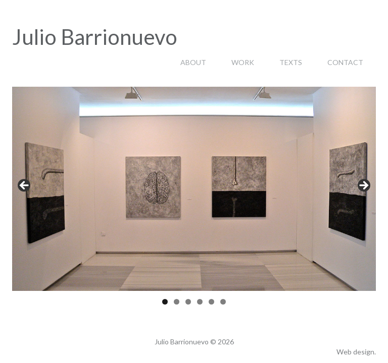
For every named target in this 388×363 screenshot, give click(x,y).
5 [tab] (211, 302)
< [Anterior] (24, 186)
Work (242, 62)
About (193, 62)
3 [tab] (188, 302)
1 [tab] (165, 302)
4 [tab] (200, 302)
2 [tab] (176, 302)
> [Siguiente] (363, 186)
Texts (290, 62)
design (363, 351)
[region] (194, 189)
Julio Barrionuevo (94, 36)
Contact (345, 62)
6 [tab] (223, 302)
